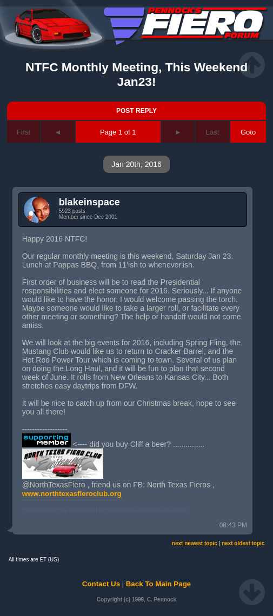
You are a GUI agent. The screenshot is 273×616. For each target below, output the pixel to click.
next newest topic (194, 543)
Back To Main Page (158, 584)
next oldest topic (243, 543)
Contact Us (101, 584)
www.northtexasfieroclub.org (72, 494)
